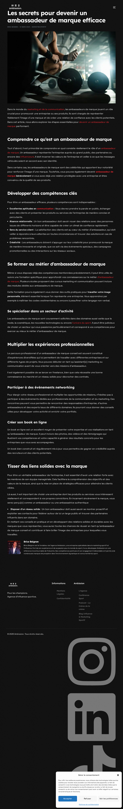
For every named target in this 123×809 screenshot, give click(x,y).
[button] (118, 775)
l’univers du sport (81, 322)
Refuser (87, 798)
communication (45, 208)
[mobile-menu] (111, 7)
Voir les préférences (108, 798)
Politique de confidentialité (89, 804)
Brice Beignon (12, 27)
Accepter (67, 798)
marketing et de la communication (46, 109)
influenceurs (44, 156)
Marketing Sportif (39, 27)
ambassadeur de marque (20, 152)
